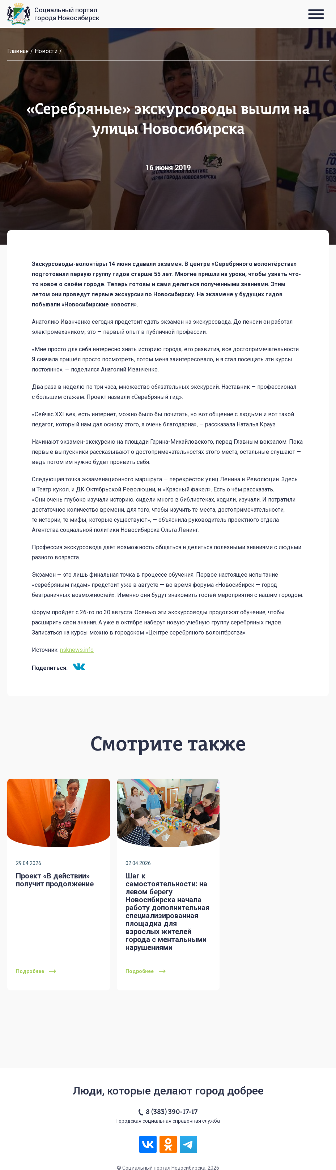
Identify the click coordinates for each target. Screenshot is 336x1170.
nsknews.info (77, 649)
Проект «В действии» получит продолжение (55, 880)
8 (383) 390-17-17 (171, 1112)
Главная (18, 51)
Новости (46, 51)
